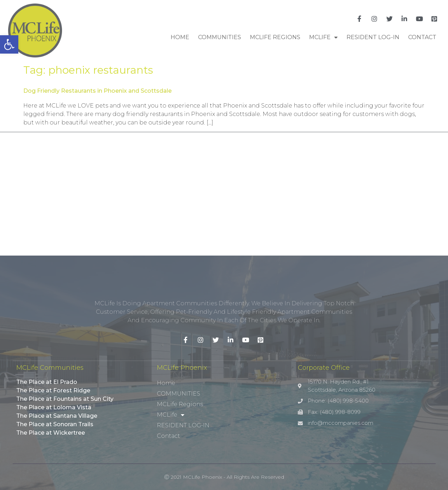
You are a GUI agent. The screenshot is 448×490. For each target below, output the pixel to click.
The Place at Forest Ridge (53, 390)
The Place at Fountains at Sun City (64, 399)
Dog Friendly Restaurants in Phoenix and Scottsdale (97, 90)
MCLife (323, 37)
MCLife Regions (275, 37)
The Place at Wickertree (50, 432)
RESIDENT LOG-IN (372, 37)
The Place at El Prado (46, 382)
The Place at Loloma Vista (53, 407)
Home (180, 37)
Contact (422, 37)
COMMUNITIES (219, 37)
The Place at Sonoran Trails (54, 424)
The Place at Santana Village (56, 415)
